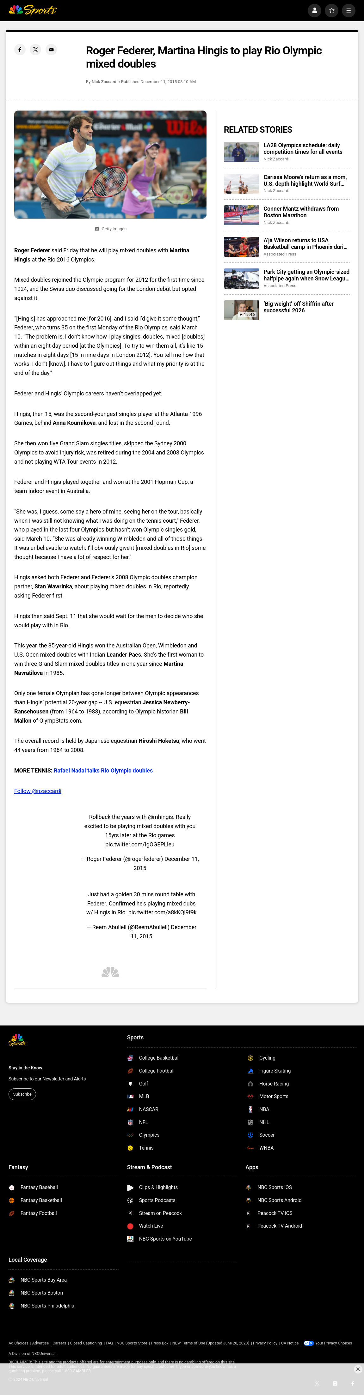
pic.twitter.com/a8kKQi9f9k (162, 912)
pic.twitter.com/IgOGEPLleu (139, 844)
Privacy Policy (265, 1343)
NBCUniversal (44, 1353)
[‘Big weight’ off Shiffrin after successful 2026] (241, 310)
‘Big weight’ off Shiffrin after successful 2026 (299, 307)
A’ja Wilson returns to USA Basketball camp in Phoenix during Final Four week (307, 243)
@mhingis (160, 817)
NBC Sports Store (132, 1343)
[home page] (33, 10)
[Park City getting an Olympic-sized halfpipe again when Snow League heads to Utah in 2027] (241, 278)
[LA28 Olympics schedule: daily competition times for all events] (241, 152)
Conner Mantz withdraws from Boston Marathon (301, 212)
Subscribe (22, 1094)
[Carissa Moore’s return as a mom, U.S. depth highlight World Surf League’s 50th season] (241, 184)
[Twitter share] (35, 49)
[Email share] (51, 49)
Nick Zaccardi (105, 81)
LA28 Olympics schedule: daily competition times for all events (303, 148)
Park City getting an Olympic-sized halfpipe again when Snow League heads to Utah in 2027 (307, 275)
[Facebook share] (20, 49)
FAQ (109, 1343)
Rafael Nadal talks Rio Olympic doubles (103, 770)
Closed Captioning (86, 1343)
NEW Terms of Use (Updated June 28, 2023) (210, 1343)
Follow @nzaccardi (37, 791)
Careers (59, 1343)
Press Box (160, 1343)
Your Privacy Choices (333, 1343)
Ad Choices (18, 1343)
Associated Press (280, 253)
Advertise (40, 1343)
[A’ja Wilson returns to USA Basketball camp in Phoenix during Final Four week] (241, 247)
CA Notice (290, 1343)
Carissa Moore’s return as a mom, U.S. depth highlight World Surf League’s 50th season (305, 180)
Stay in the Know (25, 1068)
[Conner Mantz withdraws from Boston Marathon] (241, 215)
